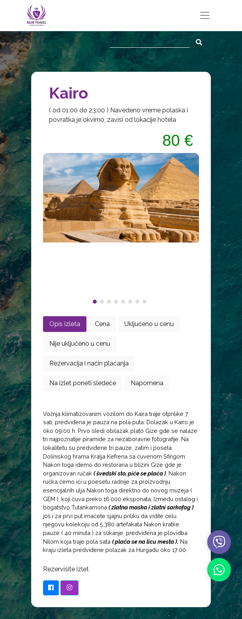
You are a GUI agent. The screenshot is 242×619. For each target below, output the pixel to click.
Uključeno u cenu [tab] (149, 324)
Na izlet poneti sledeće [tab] (82, 383)
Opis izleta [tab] (64, 324)
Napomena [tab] (147, 383)
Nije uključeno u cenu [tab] (79, 343)
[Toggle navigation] (205, 15)
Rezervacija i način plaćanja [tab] (89, 363)
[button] (96, 302)
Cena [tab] (102, 324)
